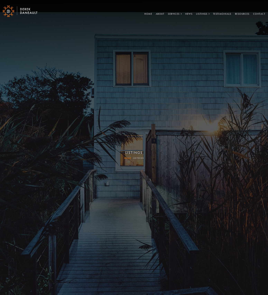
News (187, 13)
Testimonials (221, 13)
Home (147, 13)
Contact (258, 13)
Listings (200, 13)
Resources (241, 13)
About (158, 13)
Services (172, 13)
